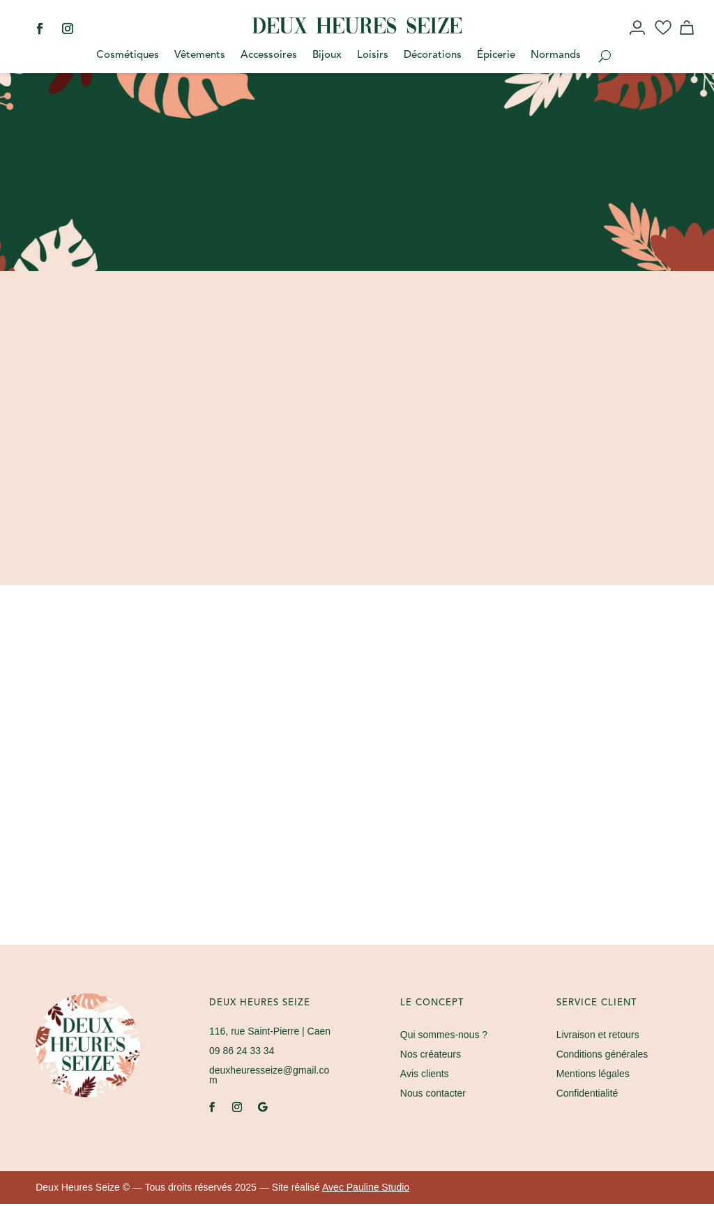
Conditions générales (602, 1056)
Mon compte (638, 40)
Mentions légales (593, 1075)
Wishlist (663, 40)
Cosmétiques (127, 56)
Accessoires (269, 56)
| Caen (270, 1033)
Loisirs (372, 56)
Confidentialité (587, 1095)
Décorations (433, 56)
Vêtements (199, 56)
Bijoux (327, 56)
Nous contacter (433, 1095)
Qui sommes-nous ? (443, 1036)
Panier (689, 40)
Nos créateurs (430, 1056)
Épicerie (496, 56)
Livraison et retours (597, 1036)
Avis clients (424, 1075)
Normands (556, 56)
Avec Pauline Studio (365, 1189)
